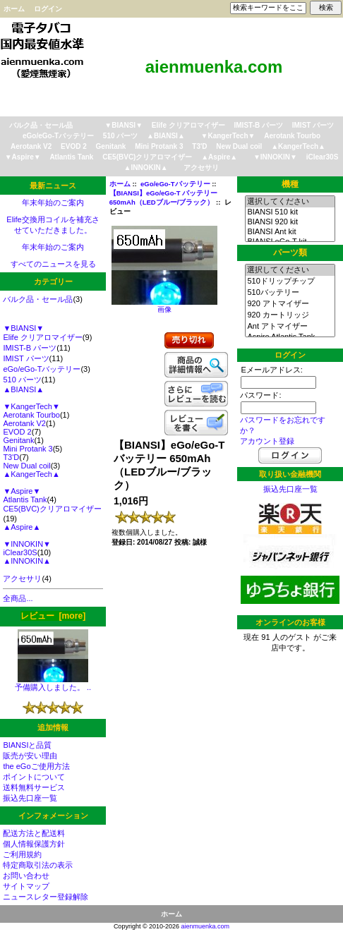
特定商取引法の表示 (38, 865)
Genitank (111, 146)
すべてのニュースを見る (53, 264)
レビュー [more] (52, 616)
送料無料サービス (34, 787)
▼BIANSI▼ (123, 125)
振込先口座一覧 (30, 798)
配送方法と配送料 (34, 833)
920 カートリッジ (290, 315)
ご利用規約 (22, 854)
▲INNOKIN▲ (146, 167)
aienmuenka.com (205, 926)
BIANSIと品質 (27, 745)
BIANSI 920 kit (290, 222)
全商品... (17, 598)
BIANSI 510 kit (290, 212)
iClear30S (322, 157)
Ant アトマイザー (290, 326)
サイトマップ (26, 886)
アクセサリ (201, 167)
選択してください (290, 201)
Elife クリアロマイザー (188, 125)
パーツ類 (290, 253)
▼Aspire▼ (23, 157)
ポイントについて (34, 777)
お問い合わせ (26, 875)
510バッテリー (290, 292)
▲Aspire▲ (219, 157)
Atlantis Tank (71, 157)
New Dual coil (239, 146)
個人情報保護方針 (34, 844)
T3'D (199, 146)
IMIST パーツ (313, 125)
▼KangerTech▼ (228, 136)
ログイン (48, 9)
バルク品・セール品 (41, 125)
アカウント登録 (267, 441)
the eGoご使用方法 (36, 766)
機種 (290, 184)
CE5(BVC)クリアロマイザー (147, 157)
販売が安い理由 (30, 755)
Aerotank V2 (31, 146)
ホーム (14, 9)
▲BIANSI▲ (166, 136)
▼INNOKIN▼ (275, 157)
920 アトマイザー (290, 304)
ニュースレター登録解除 (45, 896)
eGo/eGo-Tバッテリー (175, 184)
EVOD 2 (74, 146)
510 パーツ (120, 136)
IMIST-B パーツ (258, 125)
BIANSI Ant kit (290, 232)
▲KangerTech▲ (298, 146)
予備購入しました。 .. (53, 683)
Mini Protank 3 (159, 146)
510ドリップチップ (290, 281)
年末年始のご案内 (53, 202)
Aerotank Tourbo (292, 136)
